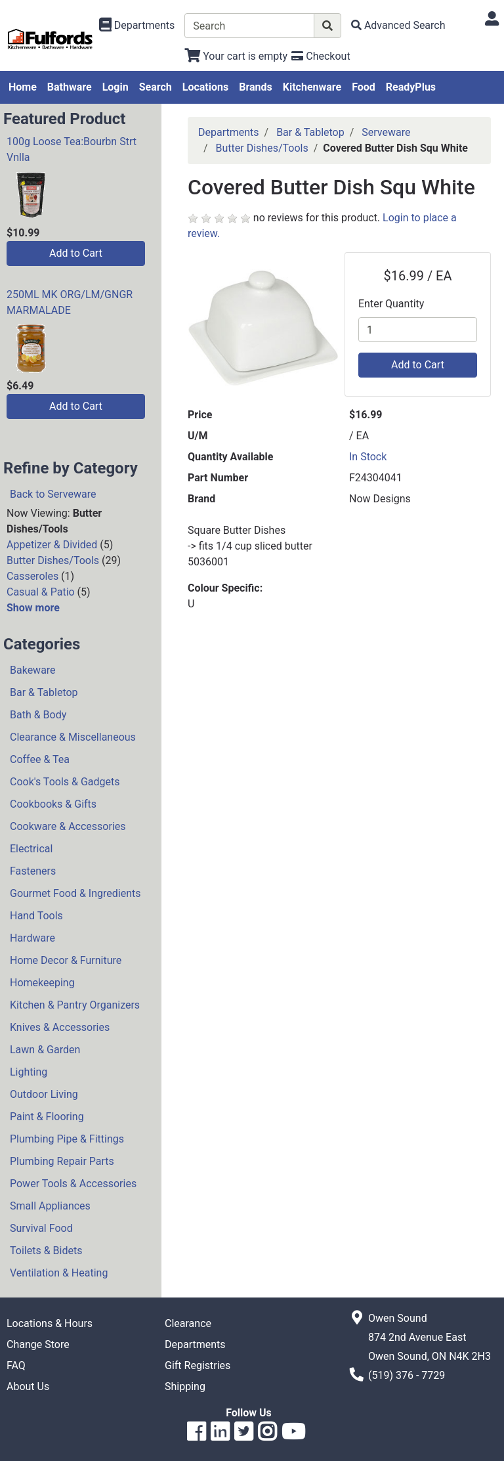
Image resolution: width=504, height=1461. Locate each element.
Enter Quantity (391, 303)
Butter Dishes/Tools (53, 560)
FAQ (16, 1365)
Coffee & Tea (40, 759)
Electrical (31, 848)
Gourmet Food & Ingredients (75, 893)
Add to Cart (75, 253)
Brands (255, 87)
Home (23, 87)
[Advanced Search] (398, 25)
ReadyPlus (411, 87)
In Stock (368, 456)
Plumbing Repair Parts (62, 1161)
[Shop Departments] (137, 25)
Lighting (28, 1072)
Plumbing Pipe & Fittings (67, 1139)
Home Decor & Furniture (65, 960)
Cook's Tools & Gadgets (65, 781)
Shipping (185, 1386)
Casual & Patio (41, 592)
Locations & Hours (50, 1323)
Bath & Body (38, 715)
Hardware (32, 938)
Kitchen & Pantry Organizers (75, 1005)
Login (115, 87)
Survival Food (41, 1228)
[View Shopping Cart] (235, 56)
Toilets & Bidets (46, 1250)
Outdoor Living (44, 1094)
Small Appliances (50, 1206)
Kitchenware (312, 87)
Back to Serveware (53, 494)
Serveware (386, 132)
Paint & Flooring (47, 1116)
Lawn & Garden (45, 1049)
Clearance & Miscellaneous (73, 737)
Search (155, 87)
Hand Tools (36, 915)
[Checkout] (320, 56)
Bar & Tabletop (44, 692)
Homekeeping (42, 982)
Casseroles (32, 576)
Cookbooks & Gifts (53, 804)
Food (363, 87)
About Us (28, 1386)
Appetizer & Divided (52, 544)
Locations (205, 87)
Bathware (69, 87)
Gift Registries (197, 1365)
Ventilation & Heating (59, 1273)
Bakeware (33, 670)
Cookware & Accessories (68, 826)
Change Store (38, 1344)
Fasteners (33, 871)
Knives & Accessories (60, 1027)
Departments (228, 132)
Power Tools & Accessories (73, 1183)
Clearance (188, 1323)
